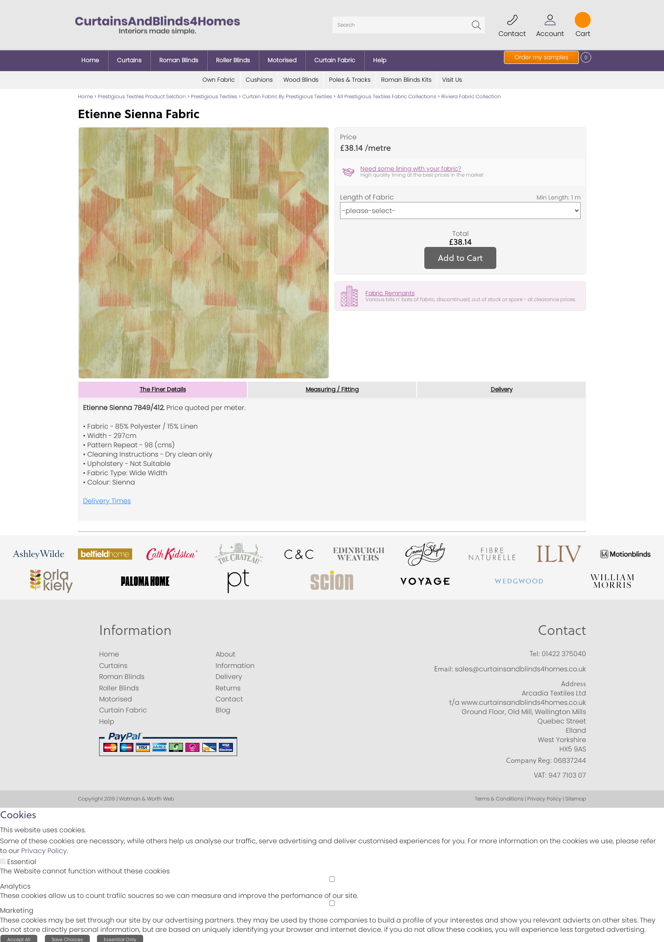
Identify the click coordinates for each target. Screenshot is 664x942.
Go (476, 23)
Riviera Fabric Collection (471, 93)
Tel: (535, 650)
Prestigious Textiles (214, 93)
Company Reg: (529, 757)
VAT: (540, 772)
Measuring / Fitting (332, 386)
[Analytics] (332, 875)
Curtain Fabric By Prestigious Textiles (287, 93)
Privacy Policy (44, 848)
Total (460, 230)
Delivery (501, 386)
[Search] (408, 23)
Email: (443, 665)
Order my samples (541, 57)
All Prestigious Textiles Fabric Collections (386, 93)
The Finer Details (162, 386)
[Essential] (3, 858)
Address (573, 680)
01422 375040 (564, 651)
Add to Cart (460, 254)
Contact (562, 626)
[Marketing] (332, 900)
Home (85, 93)
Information (135, 626)
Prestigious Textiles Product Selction (142, 93)
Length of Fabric (367, 194)
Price (348, 134)
